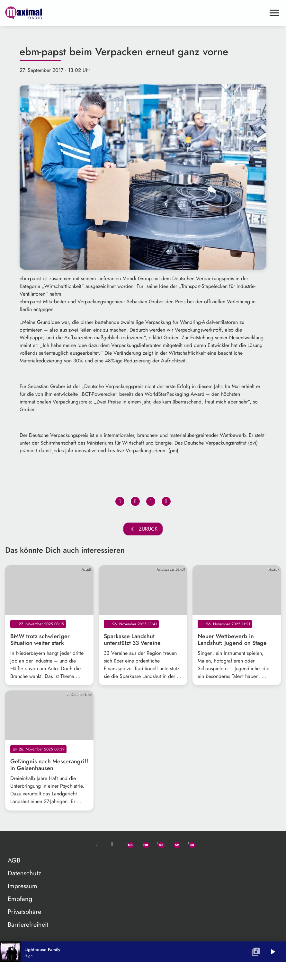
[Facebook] (143, 844)
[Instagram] (158, 844)
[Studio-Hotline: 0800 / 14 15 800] (112, 844)
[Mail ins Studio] (97, 844)
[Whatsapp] (127, 844)
